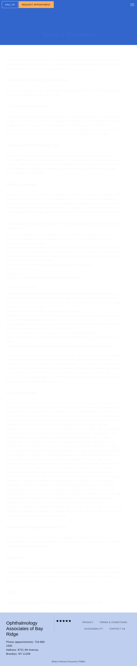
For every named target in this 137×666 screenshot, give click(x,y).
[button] (132, 5)
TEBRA (81, 661)
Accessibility (93, 629)
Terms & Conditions (113, 622)
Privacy (87, 622)
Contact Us (117, 629)
